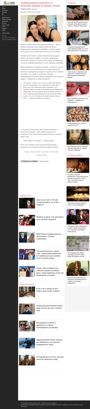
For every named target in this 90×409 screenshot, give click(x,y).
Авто (3, 6)
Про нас (4, 36)
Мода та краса (6, 17)
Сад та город (5, 25)
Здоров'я (4, 12)
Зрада (27, 152)
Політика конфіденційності (10, 39)
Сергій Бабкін (54, 152)
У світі (3, 30)
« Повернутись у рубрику (29, 161)
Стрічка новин (44, 161)
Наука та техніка (6, 19)
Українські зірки (35, 152)
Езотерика (5, 10)
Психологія (5, 21)
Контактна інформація (8, 37)
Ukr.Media (59, 63)
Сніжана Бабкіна (42, 155)
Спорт (3, 26)
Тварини (4, 28)
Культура (34, 9)
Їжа (3, 14)
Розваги (4, 23)
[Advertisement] (41, 114)
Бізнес (3, 8)
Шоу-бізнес (45, 152)
